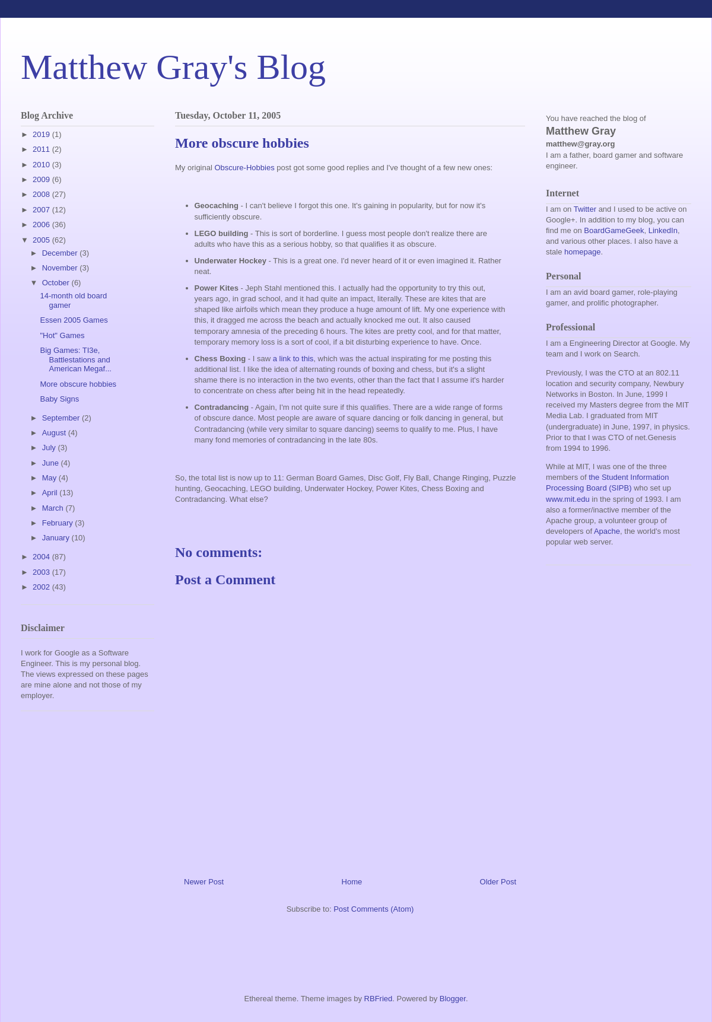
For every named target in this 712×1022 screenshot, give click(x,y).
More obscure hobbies (78, 384)
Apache (607, 531)
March (54, 508)
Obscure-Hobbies (244, 167)
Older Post (498, 881)
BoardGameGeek (614, 230)
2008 (42, 194)
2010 (42, 164)
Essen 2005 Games (73, 320)
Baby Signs (59, 398)
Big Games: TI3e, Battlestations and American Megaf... (76, 359)
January (57, 537)
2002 (42, 586)
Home (352, 881)
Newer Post (204, 881)
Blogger (453, 998)
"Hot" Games (62, 335)
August (55, 432)
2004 (42, 556)
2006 (42, 224)
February (58, 522)
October (57, 282)
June (51, 463)
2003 (42, 572)
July (50, 447)
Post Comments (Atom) (373, 909)
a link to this (293, 358)
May (50, 477)
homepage (582, 251)
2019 (42, 134)
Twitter (585, 209)
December (61, 253)
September (62, 417)
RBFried (378, 998)
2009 (42, 179)
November (61, 267)
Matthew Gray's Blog (173, 67)
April (51, 492)
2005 (42, 239)
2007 (42, 209)
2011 (42, 149)
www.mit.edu (568, 499)
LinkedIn (663, 230)
